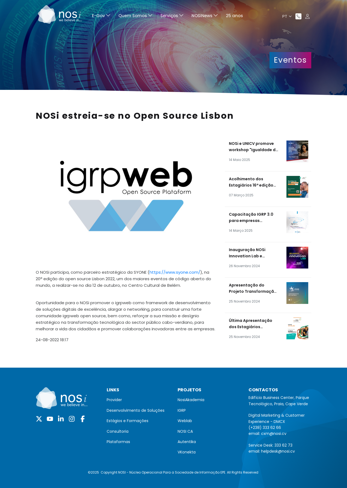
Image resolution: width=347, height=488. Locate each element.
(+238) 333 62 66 (265, 427)
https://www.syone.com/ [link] (174, 272)
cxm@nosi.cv (273, 433)
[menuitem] (101, 16)
